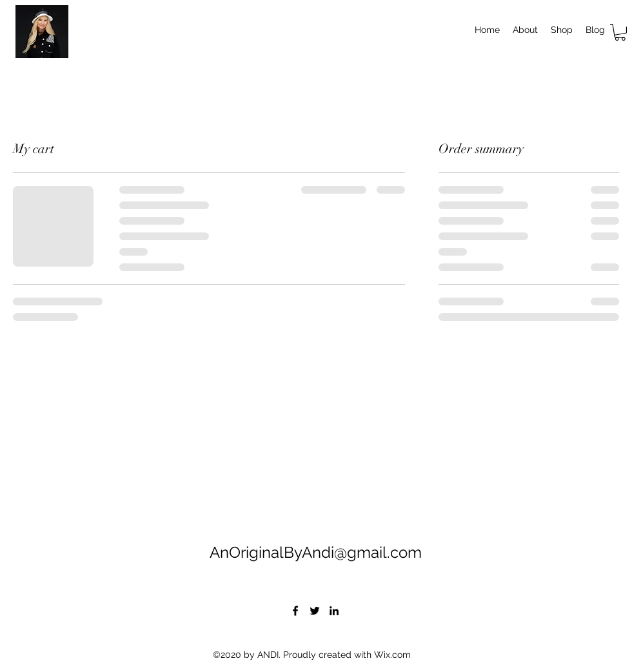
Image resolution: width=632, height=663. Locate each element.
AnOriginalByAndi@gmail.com (316, 552)
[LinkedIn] (334, 610)
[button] (620, 32)
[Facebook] (295, 610)
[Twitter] (314, 610)
